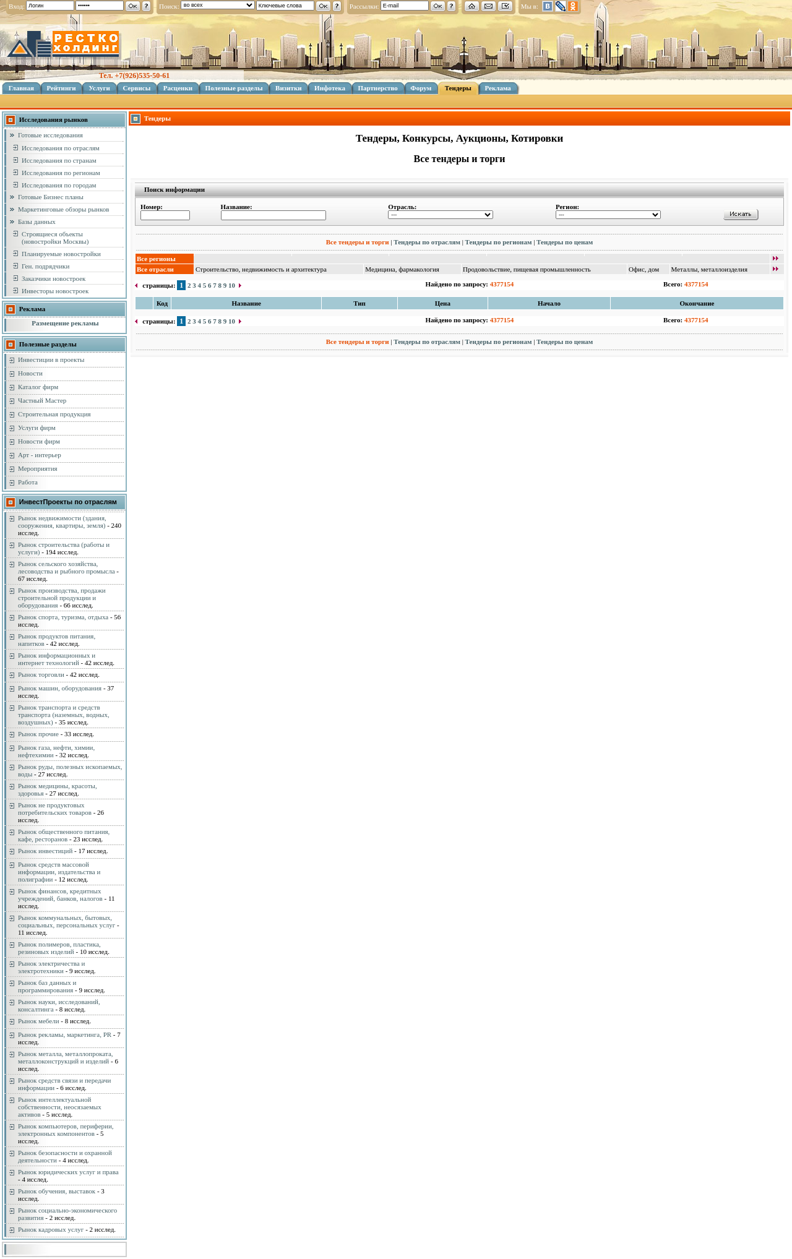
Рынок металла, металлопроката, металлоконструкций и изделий (65, 1057)
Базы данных (37, 221)
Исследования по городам (59, 185)
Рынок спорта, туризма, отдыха (63, 617)
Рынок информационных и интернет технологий (56, 658)
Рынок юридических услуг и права (68, 1171)
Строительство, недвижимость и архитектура (261, 269)
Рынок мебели (38, 1021)
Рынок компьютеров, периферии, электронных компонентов (66, 1129)
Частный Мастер (42, 400)
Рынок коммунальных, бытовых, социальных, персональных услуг (66, 921)
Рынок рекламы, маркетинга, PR (64, 1034)
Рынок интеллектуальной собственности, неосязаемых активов (59, 1107)
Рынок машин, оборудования (59, 688)
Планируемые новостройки (61, 253)
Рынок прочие (38, 733)
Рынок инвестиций (45, 850)
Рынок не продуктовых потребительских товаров (55, 808)
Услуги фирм (37, 427)
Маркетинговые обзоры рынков (63, 209)
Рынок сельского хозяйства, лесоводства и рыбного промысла (66, 567)
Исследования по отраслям (61, 148)
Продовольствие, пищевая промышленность (527, 269)
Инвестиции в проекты (51, 359)
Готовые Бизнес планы (51, 196)
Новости (30, 373)
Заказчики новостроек (53, 278)
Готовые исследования (50, 135)
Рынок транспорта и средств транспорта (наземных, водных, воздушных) (64, 714)
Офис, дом (644, 269)
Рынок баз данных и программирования (47, 986)
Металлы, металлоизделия (709, 269)
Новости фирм (39, 441)
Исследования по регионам (61, 172)
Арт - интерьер (39, 454)
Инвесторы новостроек (55, 290)
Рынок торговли (41, 674)
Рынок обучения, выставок (56, 1191)
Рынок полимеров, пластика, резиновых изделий (59, 947)
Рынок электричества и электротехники (51, 967)
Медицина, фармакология (402, 269)
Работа (28, 482)
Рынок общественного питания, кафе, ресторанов (64, 835)
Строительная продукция (54, 414)
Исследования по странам (59, 160)
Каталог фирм (38, 386)
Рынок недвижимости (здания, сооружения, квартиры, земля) (62, 521)
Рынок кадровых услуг (51, 1229)
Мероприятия (38, 468)
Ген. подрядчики (45, 266)
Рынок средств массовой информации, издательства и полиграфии (59, 872)
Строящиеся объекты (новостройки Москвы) (55, 237)
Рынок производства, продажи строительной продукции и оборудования (62, 598)
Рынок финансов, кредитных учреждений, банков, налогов (60, 894)
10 (231, 285)
